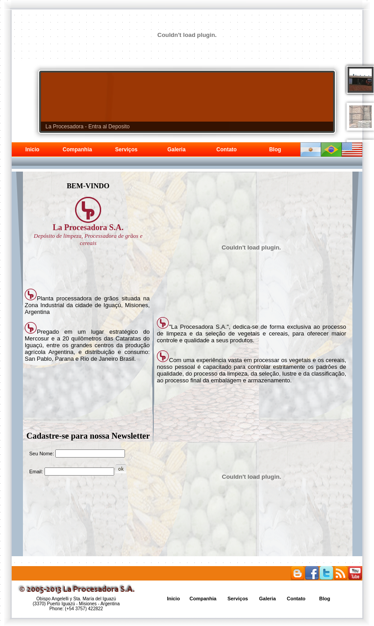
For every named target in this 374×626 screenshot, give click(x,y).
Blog (275, 149)
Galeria (176, 149)
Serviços (126, 149)
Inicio (32, 149)
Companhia (77, 149)
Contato (226, 149)
